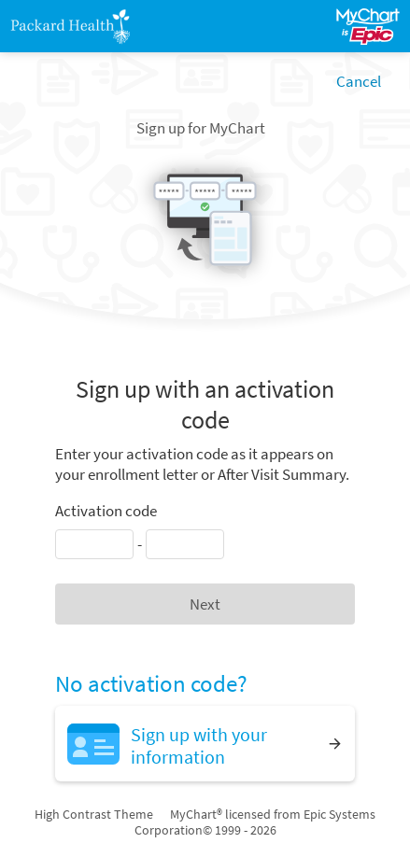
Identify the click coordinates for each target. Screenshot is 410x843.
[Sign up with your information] (205, 743)
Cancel (358, 81)
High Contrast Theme (94, 814)
